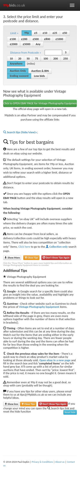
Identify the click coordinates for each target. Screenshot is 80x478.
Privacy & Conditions (42, 461)
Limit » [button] (14, 33)
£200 (24, 39)
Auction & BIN (40, 71)
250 (65, 58)
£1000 (59, 39)
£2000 (13, 44)
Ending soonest (19, 76)
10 (11, 58)
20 (19, 58)
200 (55, 58)
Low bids (39, 76)
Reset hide (70, 412)
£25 (54, 33)
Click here (24, 247)
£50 (65, 33)
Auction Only (18, 71)
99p (26, 33)
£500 (36, 39)
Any (38, 44)
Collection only (57, 247)
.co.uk (14, 5)
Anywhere (16, 63)
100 (46, 58)
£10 (45, 33)
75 (36, 58)
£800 (47, 39)
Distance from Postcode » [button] (25, 52)
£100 (13, 39)
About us (59, 461)
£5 (35, 33)
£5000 (26, 44)
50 (28, 58)
